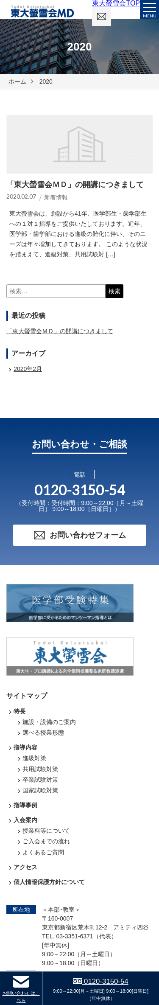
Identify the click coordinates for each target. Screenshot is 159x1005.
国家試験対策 (40, 790)
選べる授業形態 (43, 732)
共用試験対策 (40, 769)
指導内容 (25, 747)
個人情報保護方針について (49, 882)
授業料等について (46, 830)
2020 (46, 81)
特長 (19, 711)
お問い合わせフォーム (79, 535)
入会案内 (25, 820)
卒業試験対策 (40, 779)
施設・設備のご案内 (49, 722)
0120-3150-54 (100, 981)
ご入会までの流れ (46, 841)
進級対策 (34, 758)
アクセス (25, 867)
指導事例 (25, 805)
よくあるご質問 (43, 852)
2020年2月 (28, 368)
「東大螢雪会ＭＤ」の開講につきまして (59, 331)
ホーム (17, 81)
